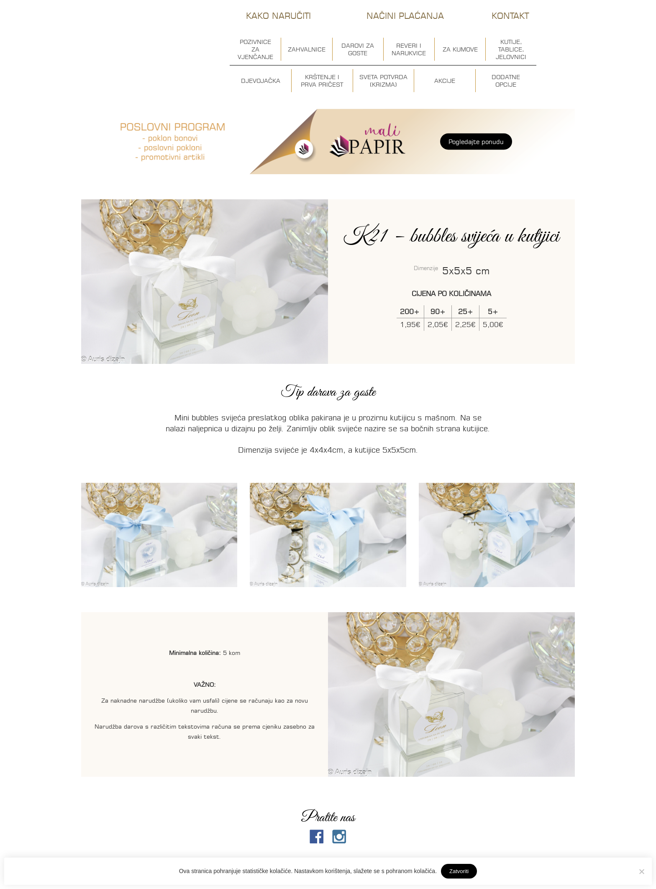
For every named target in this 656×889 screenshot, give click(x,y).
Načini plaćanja (405, 15)
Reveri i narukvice (409, 49)
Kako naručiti (278, 15)
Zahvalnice (306, 49)
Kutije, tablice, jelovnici (511, 49)
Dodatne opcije (506, 80)
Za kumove (460, 49)
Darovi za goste (357, 49)
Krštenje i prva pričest (322, 80)
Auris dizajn (148, 45)
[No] (641, 871)
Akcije (444, 81)
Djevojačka (260, 81)
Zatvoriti (459, 871)
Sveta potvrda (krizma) (383, 80)
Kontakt (510, 15)
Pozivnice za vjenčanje (255, 49)
